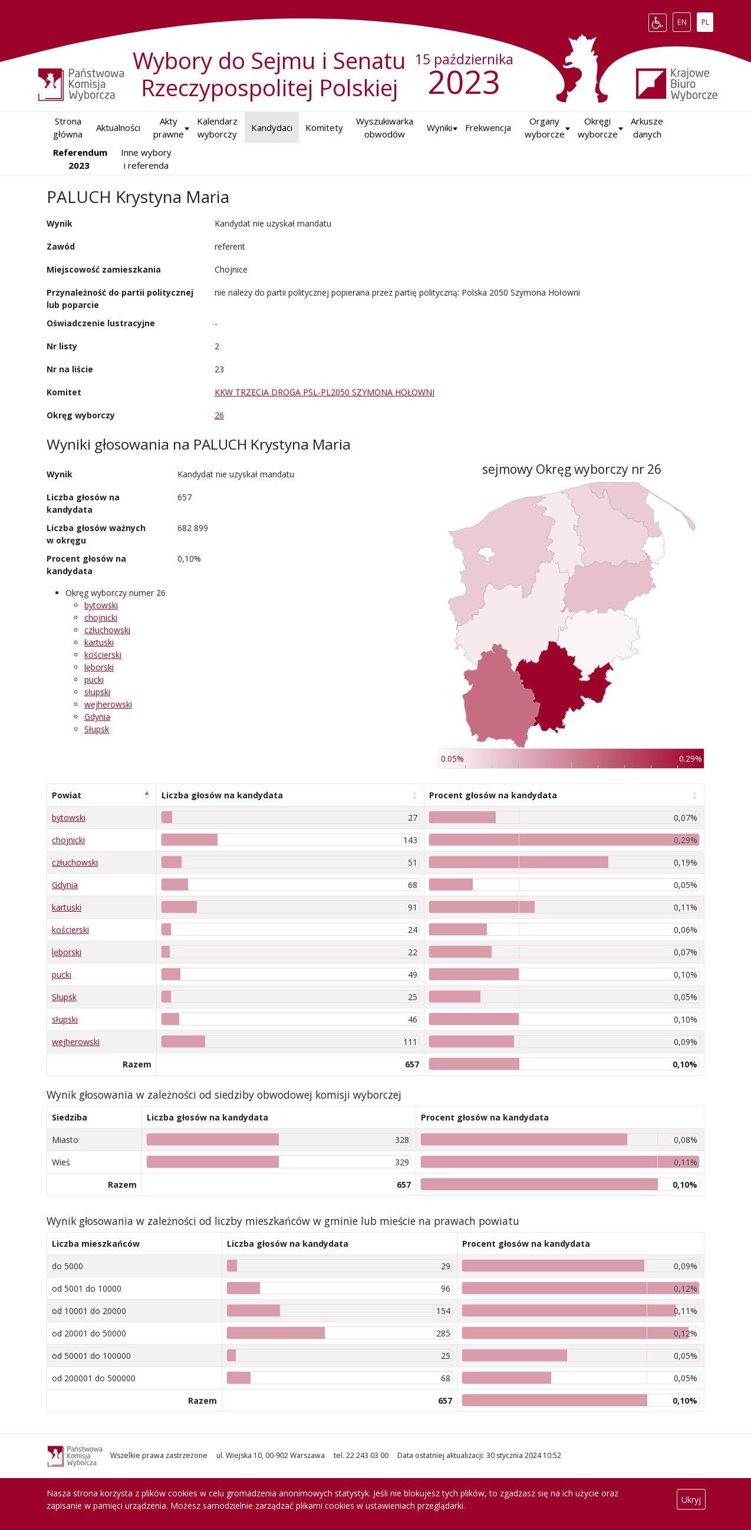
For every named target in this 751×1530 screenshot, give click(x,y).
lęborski (99, 667)
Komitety (324, 127)
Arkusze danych (647, 127)
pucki (94, 679)
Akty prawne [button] (168, 127)
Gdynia (97, 716)
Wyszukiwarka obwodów (384, 127)
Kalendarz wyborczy (217, 127)
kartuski (99, 642)
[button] (439, 127)
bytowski (101, 605)
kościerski (102, 654)
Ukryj (691, 1499)
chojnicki (100, 617)
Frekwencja (488, 127)
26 (219, 415)
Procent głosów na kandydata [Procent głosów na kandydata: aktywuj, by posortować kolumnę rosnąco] (493, 795)
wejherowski (108, 704)
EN (684, 20)
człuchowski (107, 629)
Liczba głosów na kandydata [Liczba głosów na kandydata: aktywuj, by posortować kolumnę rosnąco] (222, 795)
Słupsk (96, 729)
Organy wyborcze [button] (545, 127)
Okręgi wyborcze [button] (598, 127)
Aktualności (118, 127)
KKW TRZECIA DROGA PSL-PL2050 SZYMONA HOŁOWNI (324, 392)
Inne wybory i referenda (146, 159)
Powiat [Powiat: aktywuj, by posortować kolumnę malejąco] (66, 795)
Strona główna (68, 127)
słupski (97, 691)
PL (707, 20)
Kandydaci (271, 127)
